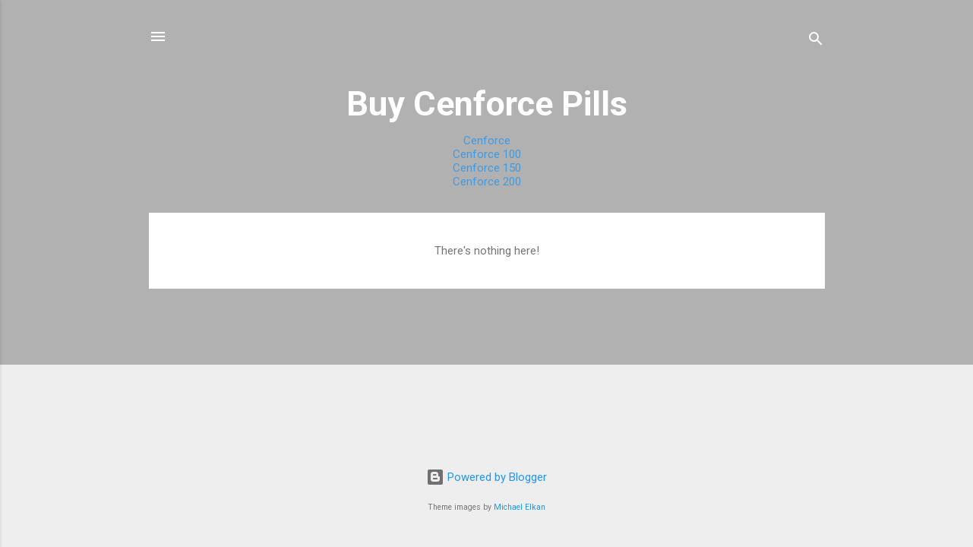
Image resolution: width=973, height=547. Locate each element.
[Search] (816, 41)
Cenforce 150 (487, 168)
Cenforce (486, 140)
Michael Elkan (519, 507)
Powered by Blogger (486, 477)
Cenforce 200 (487, 181)
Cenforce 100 (487, 154)
